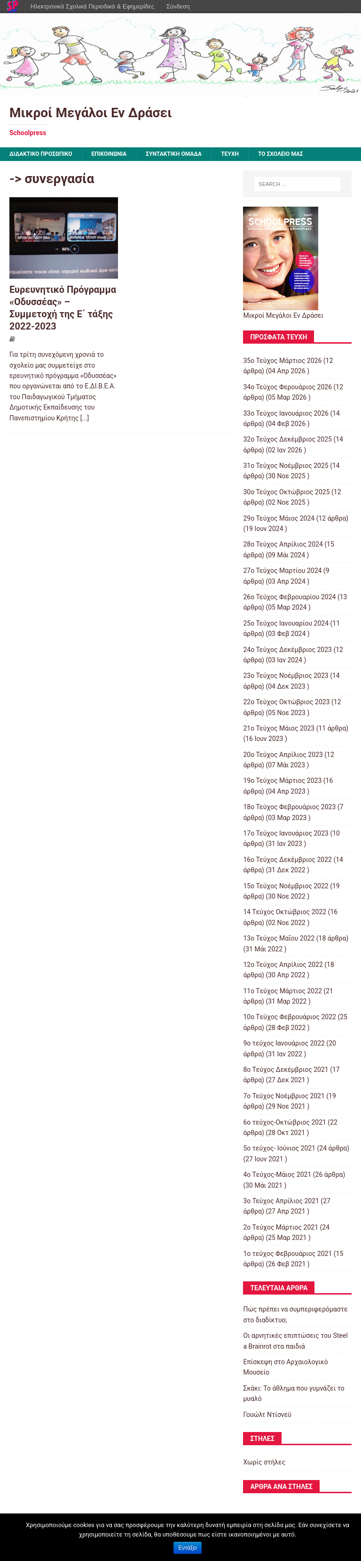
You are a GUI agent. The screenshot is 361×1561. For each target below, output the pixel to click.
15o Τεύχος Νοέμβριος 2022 (285, 886)
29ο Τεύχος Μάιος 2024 (278, 518)
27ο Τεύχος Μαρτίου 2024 (282, 570)
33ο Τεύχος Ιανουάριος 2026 (286, 413)
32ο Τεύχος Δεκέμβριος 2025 (287, 439)
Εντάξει (188, 1548)
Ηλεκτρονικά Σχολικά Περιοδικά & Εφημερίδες (92, 6)
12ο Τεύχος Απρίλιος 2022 (282, 964)
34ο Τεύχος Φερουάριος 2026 (287, 387)
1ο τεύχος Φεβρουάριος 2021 (287, 1253)
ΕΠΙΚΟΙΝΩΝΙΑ (109, 154)
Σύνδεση (178, 6)
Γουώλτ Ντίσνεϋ (267, 1414)
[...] (84, 418)
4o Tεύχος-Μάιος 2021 (277, 1174)
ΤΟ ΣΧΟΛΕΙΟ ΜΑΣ (280, 154)
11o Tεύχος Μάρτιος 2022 (282, 991)
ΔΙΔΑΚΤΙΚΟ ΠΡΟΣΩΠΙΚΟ (40, 154)
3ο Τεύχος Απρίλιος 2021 (281, 1201)
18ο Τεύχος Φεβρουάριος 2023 (289, 807)
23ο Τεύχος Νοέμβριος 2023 (285, 675)
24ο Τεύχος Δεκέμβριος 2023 (287, 649)
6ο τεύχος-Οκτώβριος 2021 (284, 1122)
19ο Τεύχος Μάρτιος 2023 (282, 780)
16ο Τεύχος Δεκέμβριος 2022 (287, 859)
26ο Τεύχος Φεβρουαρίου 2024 (289, 597)
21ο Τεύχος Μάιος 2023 (278, 728)
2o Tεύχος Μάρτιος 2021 (280, 1227)
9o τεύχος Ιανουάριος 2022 (283, 1043)
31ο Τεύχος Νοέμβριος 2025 (285, 465)
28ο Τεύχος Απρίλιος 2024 (282, 544)
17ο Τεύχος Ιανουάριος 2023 (286, 833)
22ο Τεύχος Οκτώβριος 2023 (286, 702)
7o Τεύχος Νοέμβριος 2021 (283, 1096)
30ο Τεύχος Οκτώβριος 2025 (286, 492)
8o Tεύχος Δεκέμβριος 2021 (285, 1069)
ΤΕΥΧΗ (230, 154)
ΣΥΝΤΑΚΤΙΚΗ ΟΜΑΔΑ (174, 154)
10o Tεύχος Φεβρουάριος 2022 (289, 1017)
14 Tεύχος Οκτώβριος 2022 (284, 912)
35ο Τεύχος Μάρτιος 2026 (282, 360)
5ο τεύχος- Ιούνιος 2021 (279, 1148)
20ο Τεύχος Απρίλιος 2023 (282, 754)
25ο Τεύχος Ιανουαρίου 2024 (286, 623)
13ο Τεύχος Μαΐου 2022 (278, 938)
